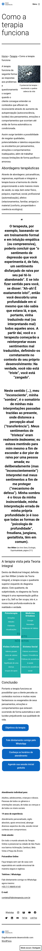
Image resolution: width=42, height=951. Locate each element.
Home (5, 56)
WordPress (6, 941)
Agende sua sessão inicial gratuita (21, 766)
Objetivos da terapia (15, 727)
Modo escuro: (30, 948)
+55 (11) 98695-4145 (11, 886)
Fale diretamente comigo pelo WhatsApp (21, 742)
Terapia (13, 56)
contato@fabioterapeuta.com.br (16, 897)
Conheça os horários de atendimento (21, 754)
